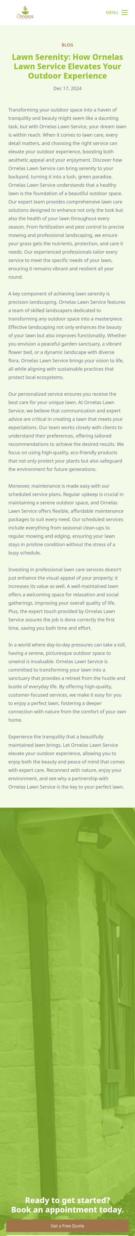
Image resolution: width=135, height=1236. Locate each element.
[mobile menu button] (124, 12)
